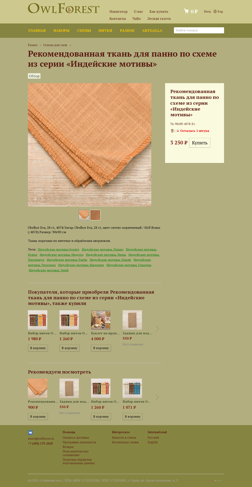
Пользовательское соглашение (76, 453)
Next (157, 329)
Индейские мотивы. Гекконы (128, 265)
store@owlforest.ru (41, 438)
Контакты (117, 18)
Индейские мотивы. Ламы (106, 254)
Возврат (68, 447)
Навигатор (118, 11)
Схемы (84, 30)
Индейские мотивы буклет (58, 249)
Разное (127, 30)
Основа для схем (55, 45)
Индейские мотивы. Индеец (61, 254)
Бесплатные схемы (125, 442)
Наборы (61, 30)
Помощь (69, 432)
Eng (218, 11)
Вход (207, 11)
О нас (138, 11)
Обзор (34, 76)
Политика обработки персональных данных (79, 461)
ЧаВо (136, 18)
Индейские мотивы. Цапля (110, 259)
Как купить (158, 11)
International (157, 432)
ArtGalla (152, 30)
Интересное (121, 432)
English (153, 442)
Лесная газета (159, 18)
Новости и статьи (124, 437)
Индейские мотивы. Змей (48, 270)
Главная (37, 30)
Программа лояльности (79, 442)
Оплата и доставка (76, 437)
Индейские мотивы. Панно (102, 249)
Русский (153, 437)
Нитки (105, 30)
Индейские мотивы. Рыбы (67, 259)
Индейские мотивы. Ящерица (81, 265)
